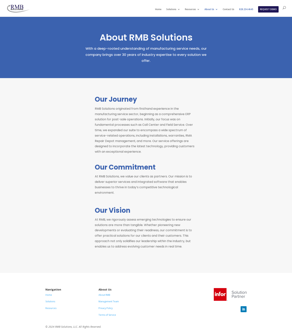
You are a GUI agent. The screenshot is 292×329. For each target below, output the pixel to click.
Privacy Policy (106, 308)
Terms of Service (107, 314)
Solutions (171, 9)
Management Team (109, 301)
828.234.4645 (246, 9)
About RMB (104, 294)
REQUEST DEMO (268, 9)
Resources (190, 9)
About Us (209, 9)
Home (158, 9)
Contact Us (228, 9)
